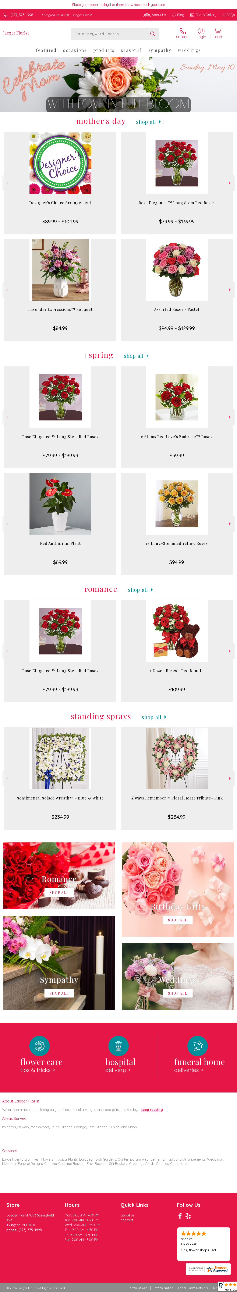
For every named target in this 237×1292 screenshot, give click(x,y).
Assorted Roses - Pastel (176, 309)
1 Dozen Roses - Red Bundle (177, 670)
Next (230, 183)
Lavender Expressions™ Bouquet (60, 309)
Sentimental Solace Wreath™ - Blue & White (60, 798)
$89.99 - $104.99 (60, 221)
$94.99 (176, 562)
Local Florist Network (193, 1288)
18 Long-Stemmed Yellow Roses (177, 543)
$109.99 (177, 689)
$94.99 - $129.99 (177, 328)
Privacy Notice (163, 1288)
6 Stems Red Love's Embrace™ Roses (176, 436)
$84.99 (60, 328)
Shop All (146, 121)
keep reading (152, 1110)
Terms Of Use (137, 1288)
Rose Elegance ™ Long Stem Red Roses (177, 202)
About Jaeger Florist (20, 1100)
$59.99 (177, 455)
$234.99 (60, 817)
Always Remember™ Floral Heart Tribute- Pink (177, 798)
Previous (6, 183)
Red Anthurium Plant (60, 543)
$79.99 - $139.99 (177, 221)
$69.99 (60, 562)
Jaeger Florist (16, 33)
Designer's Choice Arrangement (60, 202)
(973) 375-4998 (21, 15)
